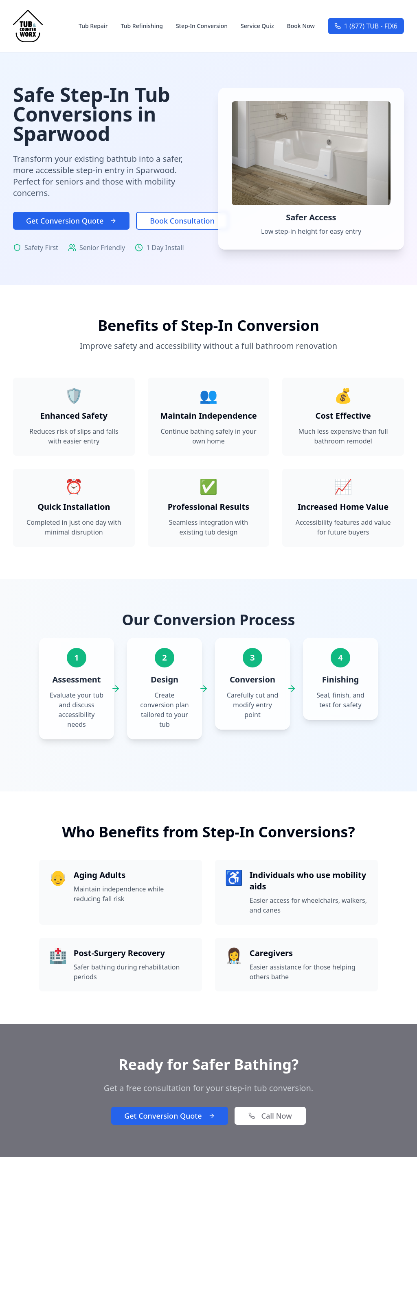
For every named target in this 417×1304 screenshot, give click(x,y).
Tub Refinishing (142, 26)
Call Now (270, 1116)
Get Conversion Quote (71, 221)
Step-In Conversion (202, 26)
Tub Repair (93, 26)
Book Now (301, 26)
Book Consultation (182, 221)
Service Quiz (257, 26)
